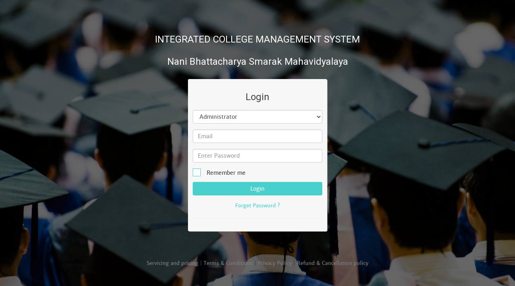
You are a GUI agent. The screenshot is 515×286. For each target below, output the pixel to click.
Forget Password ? (257, 205)
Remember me (222, 172)
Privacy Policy (275, 263)
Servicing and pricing (172, 263)
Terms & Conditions (228, 263)
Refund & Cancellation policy (332, 263)
